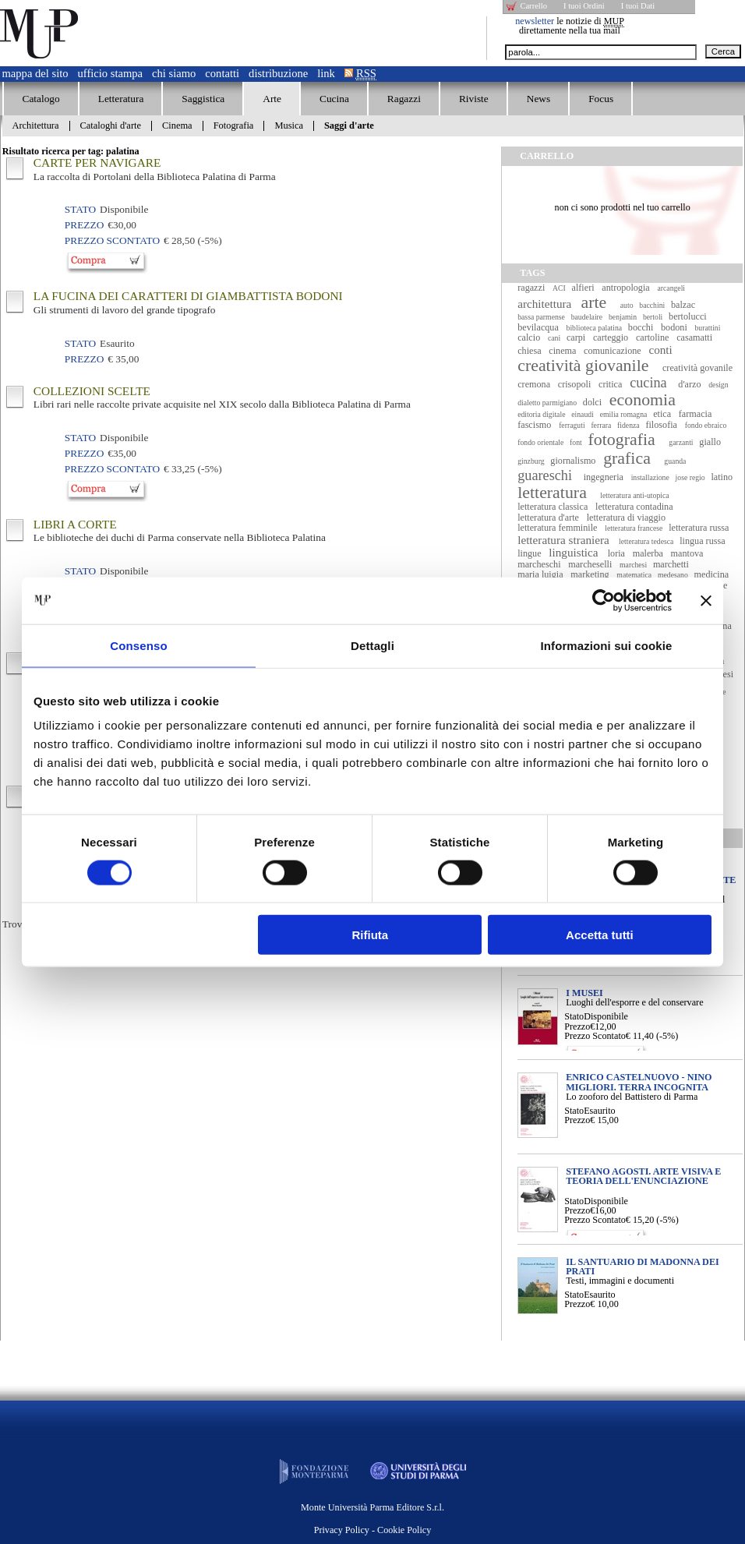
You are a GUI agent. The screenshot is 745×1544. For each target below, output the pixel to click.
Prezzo (577, 1026)
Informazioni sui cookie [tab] (607, 645)
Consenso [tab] (138, 645)
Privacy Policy (341, 1530)
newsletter (534, 21)
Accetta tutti (600, 935)
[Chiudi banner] (706, 600)
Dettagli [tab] (372, 645)
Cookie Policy (404, 1530)
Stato (574, 1016)
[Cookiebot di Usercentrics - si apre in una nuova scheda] (603, 600)
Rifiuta (370, 935)
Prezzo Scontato (595, 1035)
